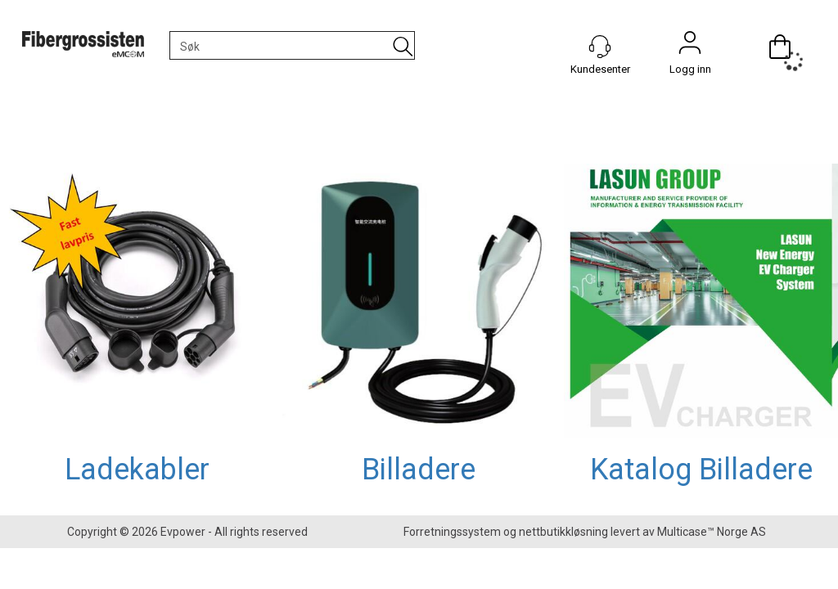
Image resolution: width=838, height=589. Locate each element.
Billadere (418, 469)
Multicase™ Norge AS (711, 531)
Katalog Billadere (701, 469)
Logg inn (689, 46)
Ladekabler (137, 469)
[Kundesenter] (599, 46)
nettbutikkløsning (563, 531)
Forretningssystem (452, 531)
